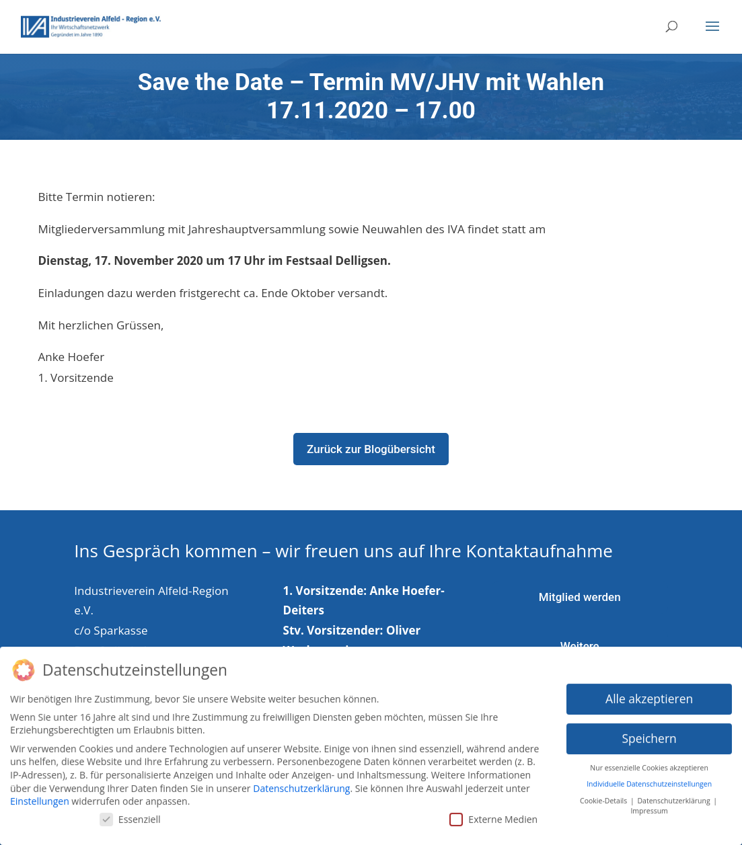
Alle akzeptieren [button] (649, 690)
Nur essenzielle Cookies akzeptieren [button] (649, 759)
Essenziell (130, 811)
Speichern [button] (649, 730)
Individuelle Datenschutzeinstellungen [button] (649, 776)
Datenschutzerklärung (301, 780)
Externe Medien (493, 811)
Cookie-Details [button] (604, 792)
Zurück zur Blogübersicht (371, 449)
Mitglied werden (580, 597)
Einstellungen (39, 793)
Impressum (648, 802)
